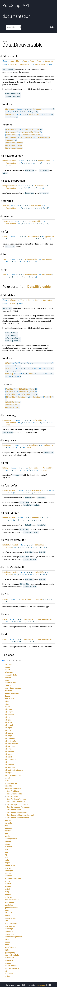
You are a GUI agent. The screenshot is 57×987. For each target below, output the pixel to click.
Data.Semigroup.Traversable (18, 807)
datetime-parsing (12, 693)
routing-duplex (11, 923)
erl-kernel (9, 725)
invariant (8, 847)
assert (7, 670)
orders (7, 881)
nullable (8, 873)
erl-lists (8, 730)
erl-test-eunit (10, 767)
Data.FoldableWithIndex (16, 799)
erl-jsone (8, 722)
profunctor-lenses (12, 900)
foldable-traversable (13, 789)
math (7, 860)
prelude (8, 894)
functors (8, 831)
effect (7, 701)
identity (8, 841)
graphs (7, 836)
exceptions (9, 778)
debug (7, 696)
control (8, 685)
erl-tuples (9, 773)
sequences (9, 931)
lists (6, 857)
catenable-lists (11, 675)
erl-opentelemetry (12, 744)
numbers (8, 876)
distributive (9, 699)
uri (6, 971)
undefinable (9, 958)
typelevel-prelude (12, 955)
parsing (8, 886)
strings (7, 939)
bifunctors (9, 672)
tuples (7, 950)
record (7, 915)
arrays (7, 667)
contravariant (10, 683)
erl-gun (8, 720)
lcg (6, 855)
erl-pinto (8, 749)
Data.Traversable (14, 810)
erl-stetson (9, 765)
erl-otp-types (10, 746)
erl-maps (8, 736)
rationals (8, 913)
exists (7, 781)
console (8, 678)
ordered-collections (13, 878)
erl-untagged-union (13, 775)
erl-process (9, 752)
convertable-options (13, 688)
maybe (7, 863)
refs (6, 921)
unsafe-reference (12, 968)
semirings (9, 929)
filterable (8, 786)
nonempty (9, 870)
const (7, 680)
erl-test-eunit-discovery (14, 770)
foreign (8, 820)
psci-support (10, 902)
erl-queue (9, 754)
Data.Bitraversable (14, 794)
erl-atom (8, 709)
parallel (8, 884)
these (7, 945)
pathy (7, 892)
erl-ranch (8, 757)
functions (8, 828)
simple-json (9, 934)
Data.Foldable (12, 796)
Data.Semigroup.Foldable (17, 804)
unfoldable (9, 960)
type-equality (10, 953)
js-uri (7, 849)
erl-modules (10, 738)
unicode (8, 963)
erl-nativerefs (10, 741)
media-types (10, 865)
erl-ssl (7, 762)
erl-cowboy (9, 715)
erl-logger (9, 733)
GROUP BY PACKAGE (12, 660)
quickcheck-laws (11, 908)
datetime (8, 691)
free (6, 826)
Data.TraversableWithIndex (18, 818)
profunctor (9, 897)
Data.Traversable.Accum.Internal (20, 815)
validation (9, 974)
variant (7, 976)
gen (6, 833)
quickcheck (9, 905)
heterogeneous (11, 839)
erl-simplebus (10, 759)
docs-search (40, 985)
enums (7, 707)
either (7, 704)
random (8, 910)
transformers (10, 947)
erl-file (7, 717)
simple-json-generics (13, 937)
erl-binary (9, 712)
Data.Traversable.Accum (17, 812)
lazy (6, 852)
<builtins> (9, 664)
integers (8, 844)
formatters (9, 823)
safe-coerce (10, 926)
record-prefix (10, 918)
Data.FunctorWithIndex (16, 802)
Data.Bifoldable (39, 287)
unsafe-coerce (11, 966)
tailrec (7, 942)
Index (52, 27)
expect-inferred (11, 783)
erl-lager (8, 728)
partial (7, 889)
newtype (8, 868)
